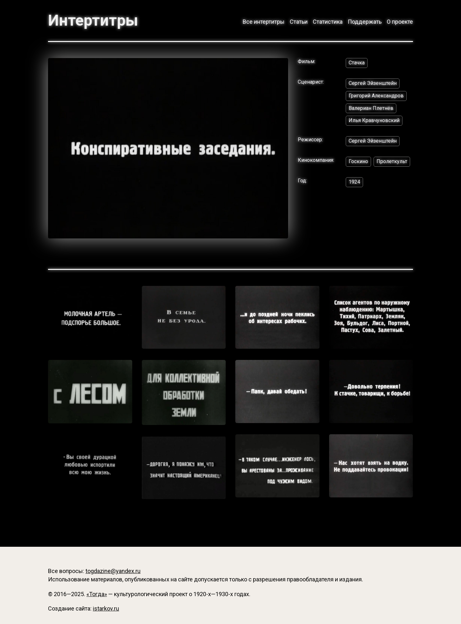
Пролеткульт (391, 161)
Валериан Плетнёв (371, 108)
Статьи (299, 21)
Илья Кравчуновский (374, 120)
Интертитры (93, 20)
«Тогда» (96, 594)
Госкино (358, 161)
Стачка (357, 63)
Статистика (328, 21)
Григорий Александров (376, 96)
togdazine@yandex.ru (113, 571)
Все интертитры (264, 21)
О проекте (400, 21)
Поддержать (365, 21)
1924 (354, 182)
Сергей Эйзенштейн (373, 83)
